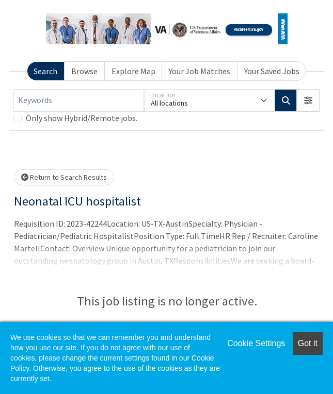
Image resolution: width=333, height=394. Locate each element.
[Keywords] (78, 100)
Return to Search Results (64, 177)
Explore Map (133, 71)
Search (45, 71)
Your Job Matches (199, 71)
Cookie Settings (256, 343)
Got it (308, 343)
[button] (308, 100)
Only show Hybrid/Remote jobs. (81, 118)
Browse (84, 71)
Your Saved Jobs (271, 71)
